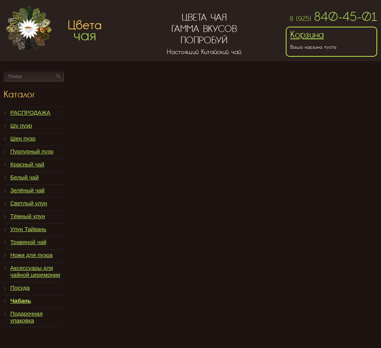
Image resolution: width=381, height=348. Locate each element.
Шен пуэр (22, 138)
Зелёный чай (27, 190)
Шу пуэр (21, 125)
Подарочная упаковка (26, 317)
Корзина (307, 34)
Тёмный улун (27, 216)
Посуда (20, 287)
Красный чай (27, 164)
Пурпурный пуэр (31, 151)
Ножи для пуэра (31, 255)
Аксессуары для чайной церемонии (35, 271)
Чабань (20, 300)
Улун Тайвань (28, 229)
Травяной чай (28, 242)
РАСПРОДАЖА (30, 112)
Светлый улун (28, 203)
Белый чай (24, 177)
